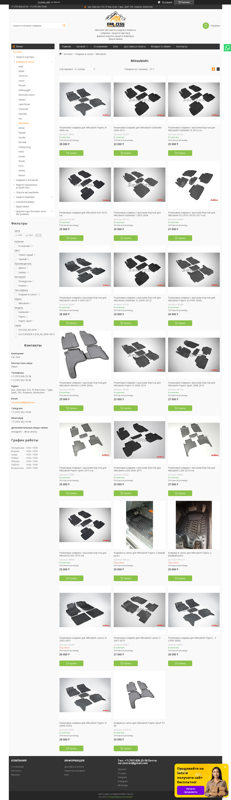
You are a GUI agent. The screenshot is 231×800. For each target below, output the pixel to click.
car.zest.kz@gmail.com (23, 402)
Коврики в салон (25, 61)
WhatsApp (123, 785)
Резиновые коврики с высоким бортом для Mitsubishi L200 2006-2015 (137, 469)
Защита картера (25, 56)
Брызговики (22, 206)
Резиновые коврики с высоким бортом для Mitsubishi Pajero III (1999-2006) (191, 299)
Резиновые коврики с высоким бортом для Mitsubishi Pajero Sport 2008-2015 (191, 384)
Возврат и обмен (161, 46)
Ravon (21, 175)
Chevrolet (23, 109)
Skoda (21, 161)
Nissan (22, 85)
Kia (20, 118)
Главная (66, 46)
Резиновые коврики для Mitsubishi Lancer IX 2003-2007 (83, 639)
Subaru (22, 99)
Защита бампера (25, 197)
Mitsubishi (23, 123)
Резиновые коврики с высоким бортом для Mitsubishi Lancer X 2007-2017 (82, 299)
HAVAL (22, 170)
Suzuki (21, 156)
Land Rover (24, 104)
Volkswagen (24, 90)
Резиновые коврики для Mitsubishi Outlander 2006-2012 (138, 129)
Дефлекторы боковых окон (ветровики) (31, 213)
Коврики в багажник (27, 180)
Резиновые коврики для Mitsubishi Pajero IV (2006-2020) (83, 724)
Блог (115, 46)
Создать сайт (44, 2)
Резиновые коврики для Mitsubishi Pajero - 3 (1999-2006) (192, 639)
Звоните (122, 769)
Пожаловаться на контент (120, 797)
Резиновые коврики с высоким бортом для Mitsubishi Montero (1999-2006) (82, 384)
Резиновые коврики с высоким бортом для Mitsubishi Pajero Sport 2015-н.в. (82, 469)
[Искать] (64, 25)
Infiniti (21, 128)
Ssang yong (24, 146)
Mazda (22, 132)
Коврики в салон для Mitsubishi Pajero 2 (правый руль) (189, 554)
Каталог (17, 51)
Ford (20, 165)
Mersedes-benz (26, 94)
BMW (21, 71)
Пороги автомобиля (27, 192)
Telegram (122, 777)
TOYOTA (23, 75)
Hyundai (22, 113)
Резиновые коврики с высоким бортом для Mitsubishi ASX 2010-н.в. (82, 554)
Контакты (181, 46)
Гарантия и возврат (74, 770)
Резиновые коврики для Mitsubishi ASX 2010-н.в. (83, 214)
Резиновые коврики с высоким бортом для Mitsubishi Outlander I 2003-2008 (137, 214)
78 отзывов (167, 2)
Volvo (21, 151)
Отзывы (122, 773)
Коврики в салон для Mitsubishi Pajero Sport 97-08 (139, 724)
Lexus (21, 80)
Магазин (15, 774)
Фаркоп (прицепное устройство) (26, 186)
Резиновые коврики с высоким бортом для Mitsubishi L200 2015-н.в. (191, 469)
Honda (21, 137)
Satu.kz (130, 794)
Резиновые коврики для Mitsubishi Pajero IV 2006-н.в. (83, 129)
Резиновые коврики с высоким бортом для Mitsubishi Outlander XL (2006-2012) (137, 299)
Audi (20, 66)
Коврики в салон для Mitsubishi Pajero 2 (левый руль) (139, 554)
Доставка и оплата (134, 46)
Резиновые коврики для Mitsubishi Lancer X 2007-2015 (137, 639)
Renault (22, 142)
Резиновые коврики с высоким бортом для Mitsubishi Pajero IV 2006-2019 (137, 384)
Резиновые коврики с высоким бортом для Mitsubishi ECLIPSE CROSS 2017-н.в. (191, 214)
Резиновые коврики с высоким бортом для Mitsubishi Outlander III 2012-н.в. (191, 129)
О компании (100, 46)
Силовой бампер (25, 201)
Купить (73, 153)
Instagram (123, 781)
